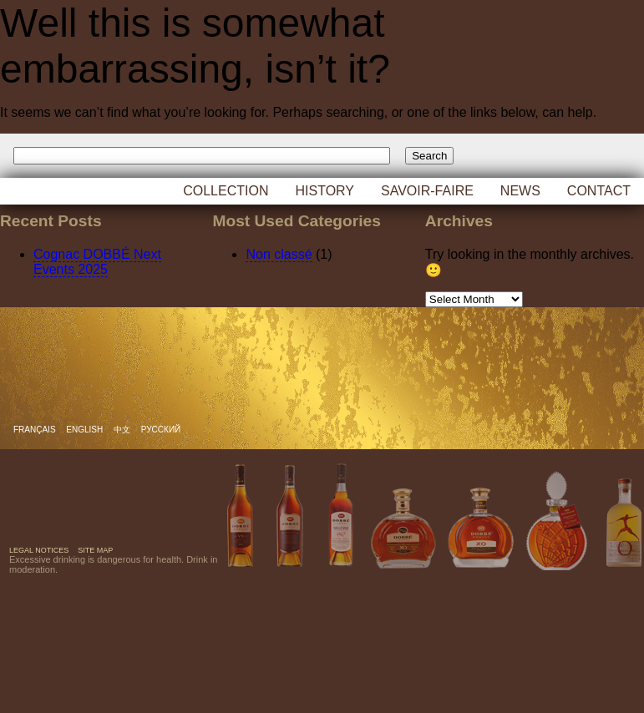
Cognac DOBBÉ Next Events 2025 (97, 261)
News (520, 191)
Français (35, 429)
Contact (599, 191)
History (324, 191)
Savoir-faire (427, 191)
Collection (225, 191)
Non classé (279, 254)
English (85, 429)
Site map (95, 550)
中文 (123, 429)
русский (160, 429)
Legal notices (38, 550)
